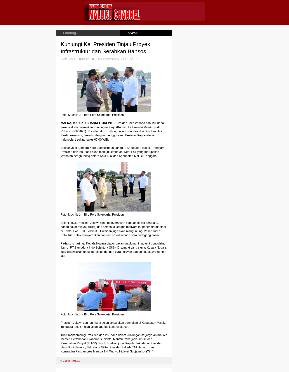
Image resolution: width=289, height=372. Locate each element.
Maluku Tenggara (71, 361)
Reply (86, 58)
